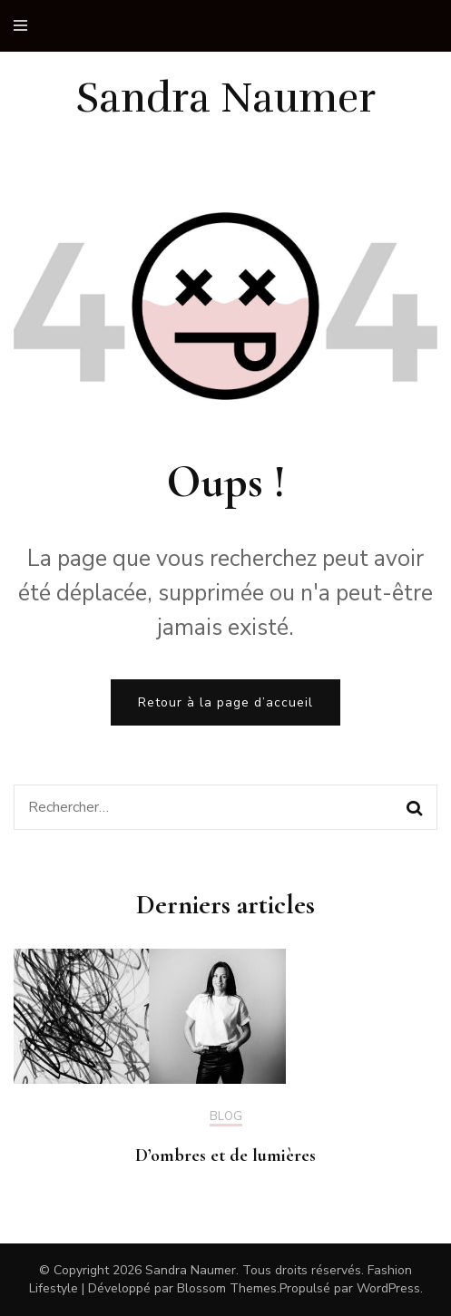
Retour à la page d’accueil (225, 702)
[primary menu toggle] (25, 26)
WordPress (388, 1288)
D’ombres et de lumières (225, 1155)
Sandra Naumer (226, 98)
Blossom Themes (227, 1288)
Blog (226, 1117)
